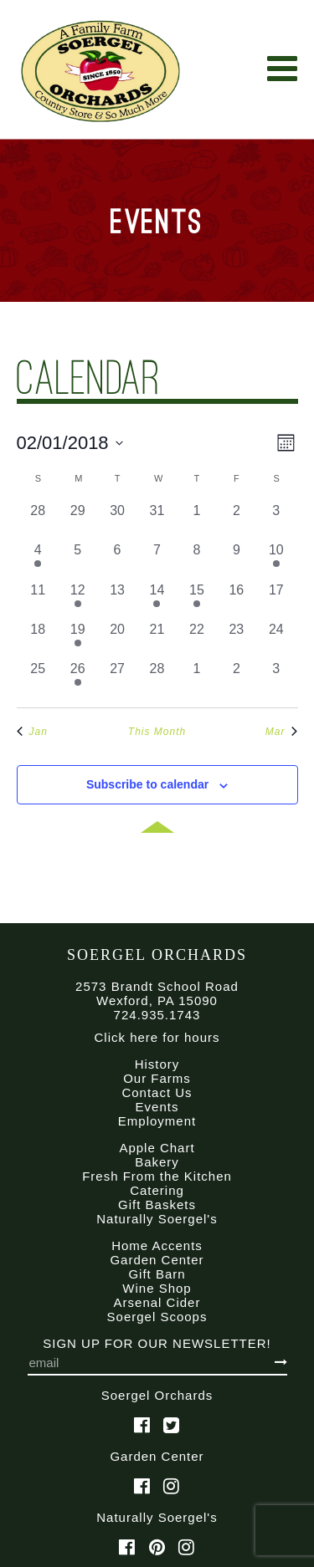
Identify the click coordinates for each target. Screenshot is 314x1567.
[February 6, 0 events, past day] (116, 559)
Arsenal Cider (157, 1302)
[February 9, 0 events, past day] (236, 559)
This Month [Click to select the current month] (157, 732)
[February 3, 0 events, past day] (276, 520)
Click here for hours (156, 1037)
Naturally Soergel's (156, 1219)
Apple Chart (156, 1148)
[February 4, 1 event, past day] (38, 559)
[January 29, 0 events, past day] (77, 520)
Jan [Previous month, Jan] (32, 732)
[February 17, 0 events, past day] (276, 600)
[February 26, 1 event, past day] (77, 678)
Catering (157, 1190)
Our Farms (157, 1078)
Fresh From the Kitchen (157, 1176)
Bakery (157, 1162)
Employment (157, 1121)
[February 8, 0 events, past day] (196, 559)
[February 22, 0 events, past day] (196, 639)
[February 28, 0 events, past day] (157, 678)
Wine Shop (156, 1288)
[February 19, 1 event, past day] (77, 639)
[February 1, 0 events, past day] (196, 520)
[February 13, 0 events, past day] (116, 600)
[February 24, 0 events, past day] (276, 639)
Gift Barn (156, 1274)
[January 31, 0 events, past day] (157, 520)
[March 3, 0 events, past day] (276, 678)
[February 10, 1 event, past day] (276, 559)
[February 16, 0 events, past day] (236, 600)
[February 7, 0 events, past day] (157, 559)
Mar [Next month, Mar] (281, 732)
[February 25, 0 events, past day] (38, 678)
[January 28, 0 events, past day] (38, 520)
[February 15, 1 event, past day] (196, 600)
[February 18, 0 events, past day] (38, 639)
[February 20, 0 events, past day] (116, 639)
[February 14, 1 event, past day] (157, 600)
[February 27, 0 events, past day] (116, 678)
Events (157, 1107)
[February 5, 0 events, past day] (77, 559)
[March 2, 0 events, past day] (236, 678)
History (157, 1064)
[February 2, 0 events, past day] (236, 520)
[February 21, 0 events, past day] (157, 639)
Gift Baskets (157, 1204)
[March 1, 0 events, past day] (196, 678)
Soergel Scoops (157, 1316)
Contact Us (156, 1092)
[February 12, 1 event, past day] (77, 600)
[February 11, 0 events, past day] (38, 600)
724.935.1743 (157, 1015)
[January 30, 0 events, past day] (116, 520)
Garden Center (156, 1260)
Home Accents (157, 1245)
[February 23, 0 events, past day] (236, 639)
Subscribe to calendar (147, 784)
